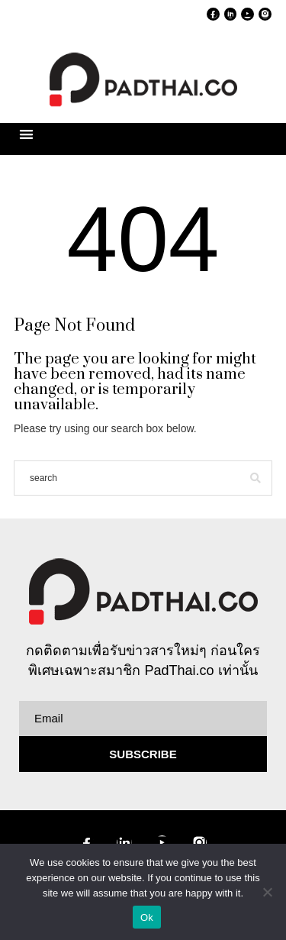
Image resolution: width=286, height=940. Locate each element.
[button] (26, 134)
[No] (267, 892)
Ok (146, 917)
